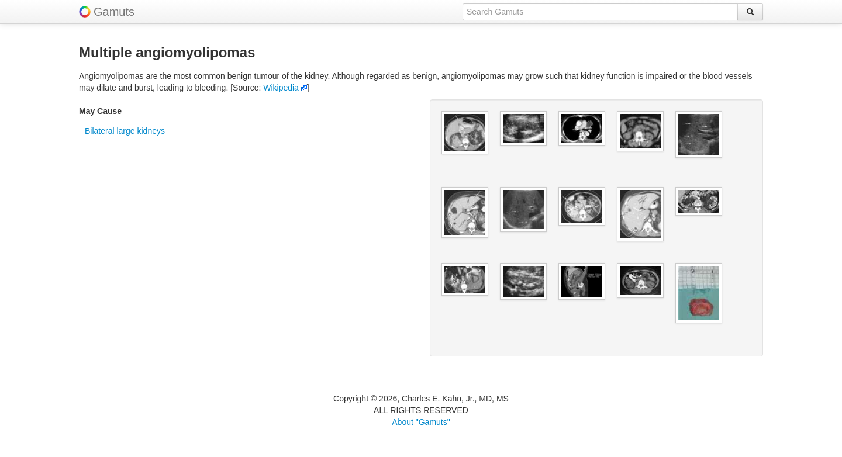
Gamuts (114, 11)
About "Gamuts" (421, 422)
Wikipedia (285, 87)
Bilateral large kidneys (125, 131)
